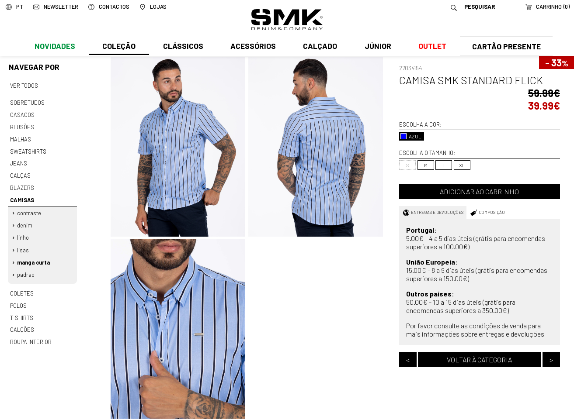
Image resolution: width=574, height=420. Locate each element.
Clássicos (182, 47)
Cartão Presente (505, 47)
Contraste (29, 208)
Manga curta (33, 256)
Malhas (20, 137)
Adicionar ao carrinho (479, 191)
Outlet (430, 47)
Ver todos (24, 85)
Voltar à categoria (479, 359)
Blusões (22, 125)
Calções (22, 322)
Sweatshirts (28, 148)
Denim (25, 220)
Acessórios (252, 47)
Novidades (55, 47)
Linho (23, 232)
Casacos (22, 113)
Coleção (118, 47)
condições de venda (498, 325)
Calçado (319, 47)
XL (462, 165)
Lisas (23, 244)
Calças (20, 172)
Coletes (22, 286)
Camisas (21, 196)
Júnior (375, 47)
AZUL (410, 136)
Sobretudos (27, 102)
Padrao (26, 268)
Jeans (18, 160)
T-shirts (21, 310)
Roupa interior (30, 333)
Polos (18, 298)
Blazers (22, 184)
